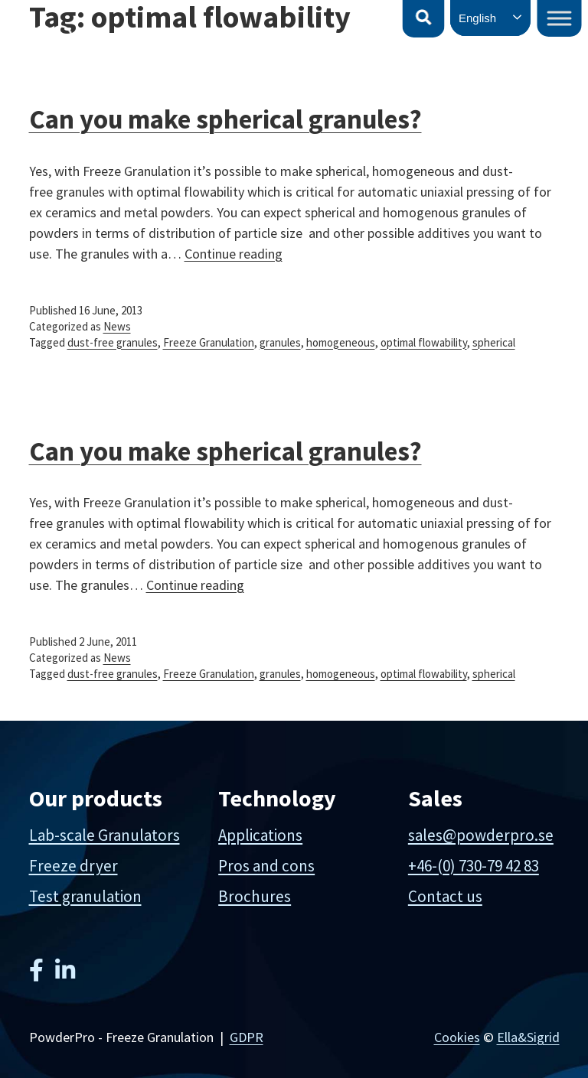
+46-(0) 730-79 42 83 (473, 865)
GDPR (246, 1037)
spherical (493, 342)
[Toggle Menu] (559, 18)
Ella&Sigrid (528, 1037)
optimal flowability (424, 342)
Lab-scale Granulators (104, 835)
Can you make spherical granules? (225, 451)
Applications (260, 835)
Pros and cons (266, 865)
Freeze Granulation (208, 342)
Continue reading (234, 253)
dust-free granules (112, 342)
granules (280, 342)
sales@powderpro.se (481, 835)
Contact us (445, 896)
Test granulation (85, 896)
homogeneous (340, 342)
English (477, 17)
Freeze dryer (73, 865)
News (117, 326)
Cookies (457, 1037)
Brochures (254, 896)
